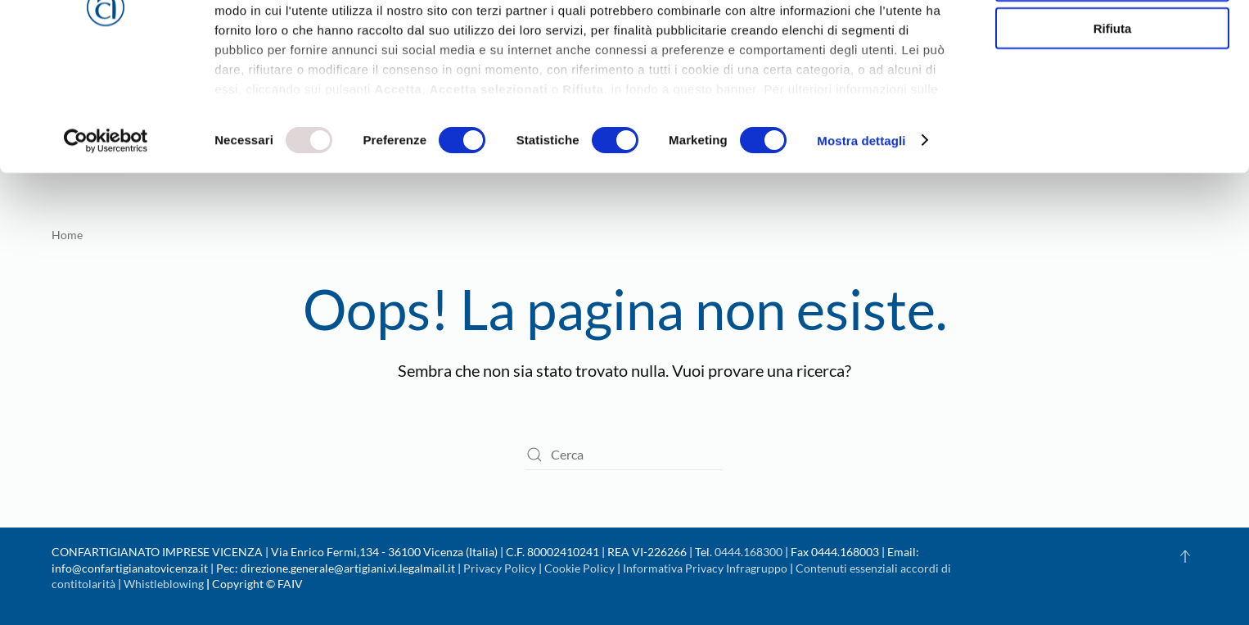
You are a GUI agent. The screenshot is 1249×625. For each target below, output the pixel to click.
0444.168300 (748, 552)
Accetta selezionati (1112, 89)
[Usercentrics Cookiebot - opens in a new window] (106, 249)
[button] (1185, 556)
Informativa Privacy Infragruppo (705, 568)
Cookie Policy (579, 568)
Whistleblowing (164, 584)
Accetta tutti (1112, 41)
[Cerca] (624, 455)
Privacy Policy (499, 568)
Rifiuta (1112, 136)
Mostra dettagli (861, 249)
